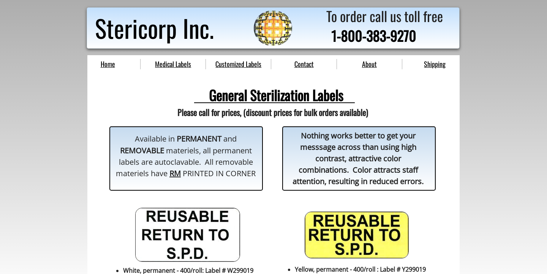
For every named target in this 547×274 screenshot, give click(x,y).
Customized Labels (238, 64)
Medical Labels (173, 64)
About (369, 64)
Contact (304, 64)
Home (108, 64)
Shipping (435, 64)
